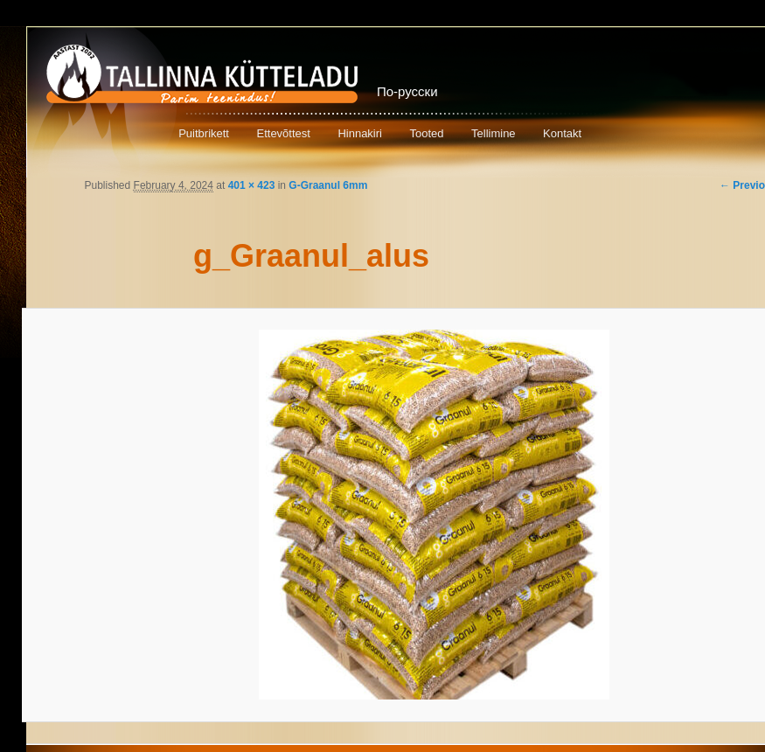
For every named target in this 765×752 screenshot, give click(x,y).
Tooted (426, 133)
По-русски (407, 91)
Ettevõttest (282, 133)
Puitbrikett (203, 133)
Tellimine (493, 133)
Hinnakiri (359, 133)
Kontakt (562, 133)
